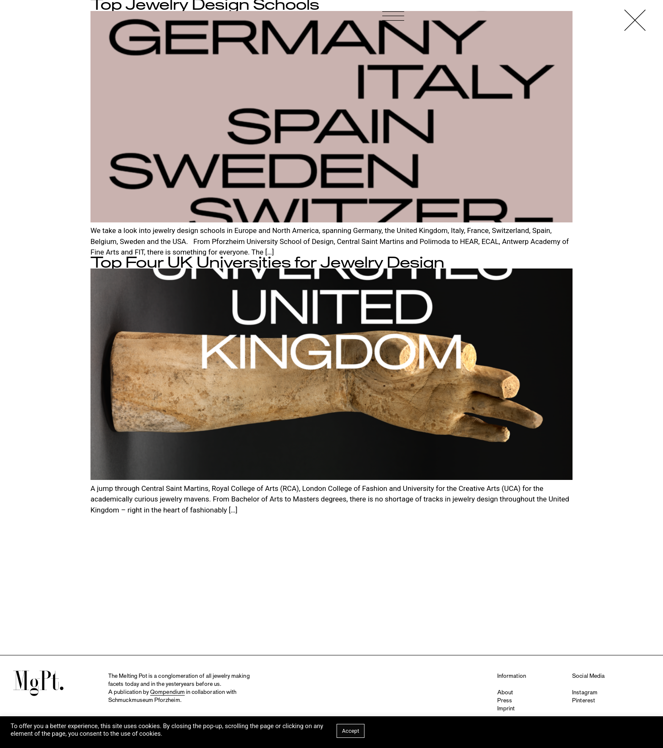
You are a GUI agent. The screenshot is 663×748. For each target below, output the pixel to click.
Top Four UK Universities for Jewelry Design (267, 263)
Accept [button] (350, 731)
